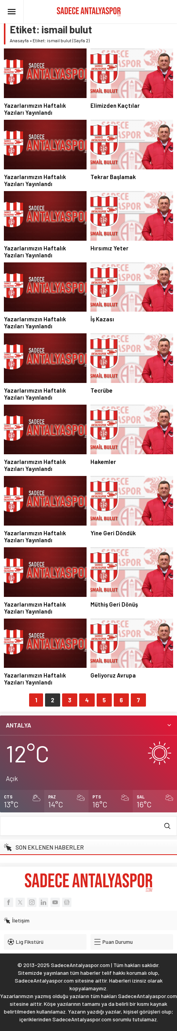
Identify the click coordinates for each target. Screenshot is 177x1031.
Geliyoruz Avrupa (113, 675)
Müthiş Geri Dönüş (114, 604)
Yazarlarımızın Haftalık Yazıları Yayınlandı (35, 109)
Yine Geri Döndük (113, 532)
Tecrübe (101, 390)
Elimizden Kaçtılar (115, 105)
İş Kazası (102, 319)
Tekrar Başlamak (113, 176)
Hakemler (103, 461)
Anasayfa (19, 40)
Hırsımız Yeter (109, 248)
